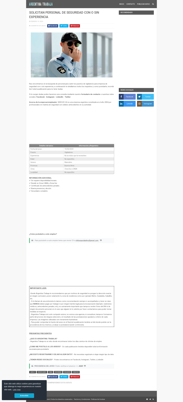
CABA (50, 372)
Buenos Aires (42, 372)
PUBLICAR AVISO (143, 4)
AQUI (81, 366)
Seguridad (58, 372)
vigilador (67, 372)
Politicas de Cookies (98, 399)
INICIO (121, 4)
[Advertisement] (71, 125)
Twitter (68, 97)
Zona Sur (76, 372)
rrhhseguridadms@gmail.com (87, 240)
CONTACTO (130, 4)
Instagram (50, 97)
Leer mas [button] (17, 390)
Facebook (40, 97)
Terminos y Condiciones (82, 399)
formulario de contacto (90, 94)
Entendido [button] (24, 396)
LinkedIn (59, 97)
